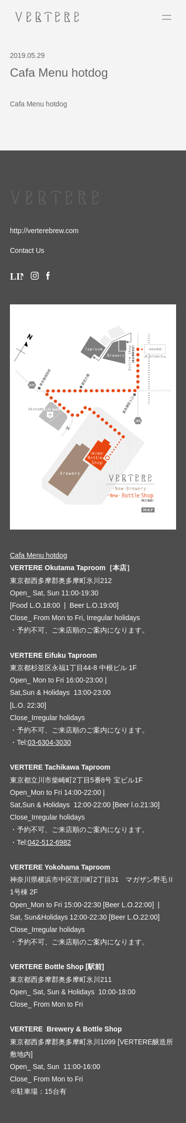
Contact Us (27, 250)
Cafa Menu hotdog (38, 104)
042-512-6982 (49, 842)
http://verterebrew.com (44, 231)
